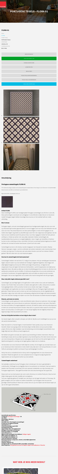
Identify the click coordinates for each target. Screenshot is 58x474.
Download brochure (29, 62)
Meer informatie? (29, 54)
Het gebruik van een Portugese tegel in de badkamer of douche (27, 445)
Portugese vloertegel (14, 416)
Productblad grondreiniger (29, 79)
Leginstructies (29, 67)
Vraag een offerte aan (29, 84)
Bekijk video (29, 71)
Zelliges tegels (26, 434)
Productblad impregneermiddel (29, 75)
